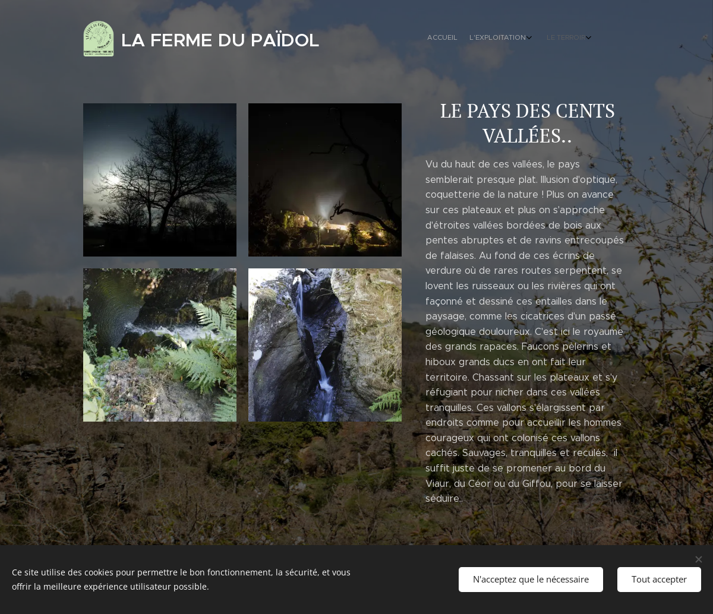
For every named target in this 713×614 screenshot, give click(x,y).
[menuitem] (554, 38)
